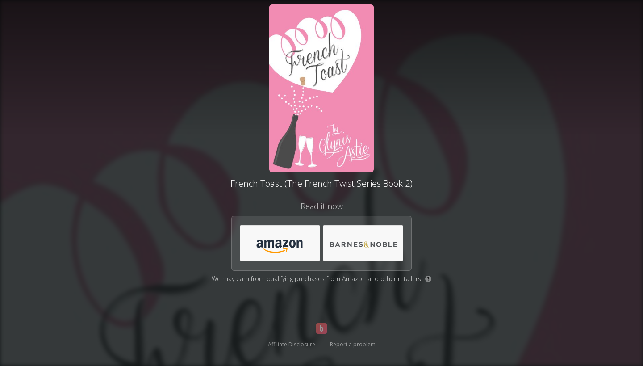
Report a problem (353, 344)
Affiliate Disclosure (291, 344)
